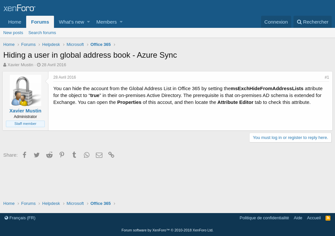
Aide (298, 217)
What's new (71, 22)
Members (107, 22)
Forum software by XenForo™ (168, 230)
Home (14, 22)
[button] (88, 22)
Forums (40, 22)
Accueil (314, 217)
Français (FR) (20, 217)
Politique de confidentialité (264, 217)
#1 (326, 77)
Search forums (42, 32)
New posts (13, 32)
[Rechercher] (312, 22)
